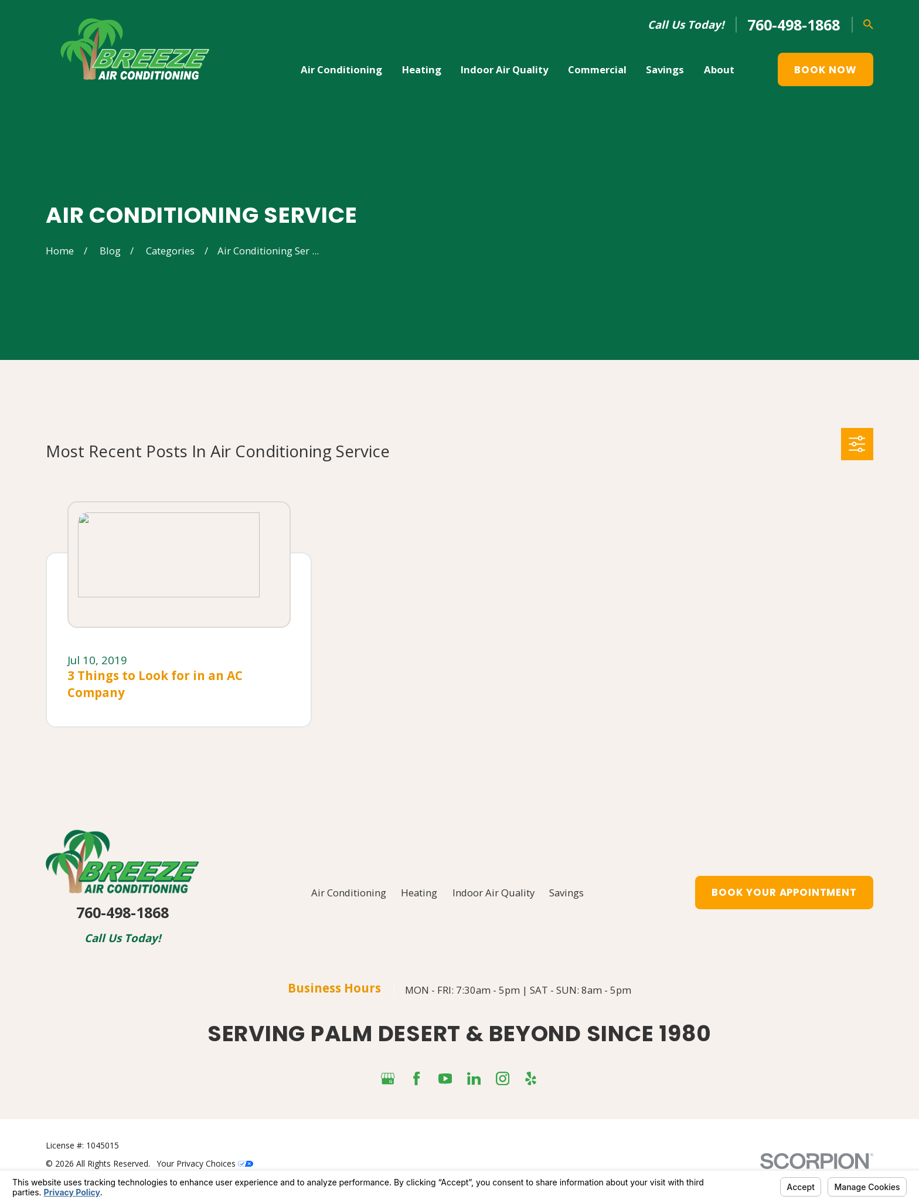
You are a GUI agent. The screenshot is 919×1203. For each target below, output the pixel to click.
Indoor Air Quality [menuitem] (504, 69)
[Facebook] (416, 1078)
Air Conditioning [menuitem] (341, 69)
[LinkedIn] (474, 1078)
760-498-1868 (793, 24)
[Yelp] (530, 1078)
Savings (566, 892)
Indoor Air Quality (493, 892)
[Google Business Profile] (387, 1078)
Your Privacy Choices (205, 1163)
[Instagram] (502, 1078)
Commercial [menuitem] (597, 69)
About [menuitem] (719, 69)
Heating (419, 892)
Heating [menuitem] (421, 69)
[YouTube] (445, 1078)
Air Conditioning (348, 892)
